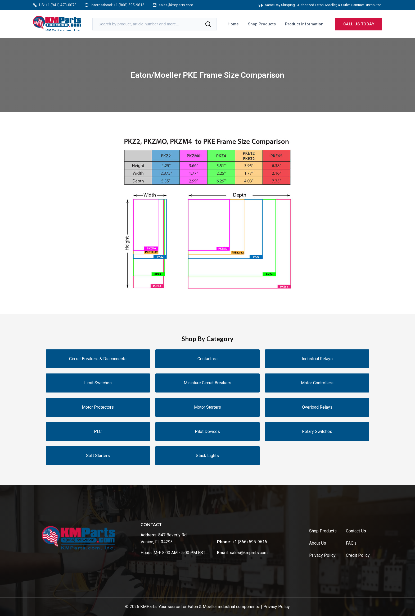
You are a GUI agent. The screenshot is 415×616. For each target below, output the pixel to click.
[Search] (208, 24)
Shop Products (262, 24)
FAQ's (351, 543)
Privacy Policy (322, 555)
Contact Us (356, 530)
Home (233, 24)
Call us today (359, 24)
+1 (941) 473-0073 (61, 5)
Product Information (304, 24)
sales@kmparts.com (176, 5)
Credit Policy (358, 555)
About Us (317, 543)
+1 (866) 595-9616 (129, 5)
